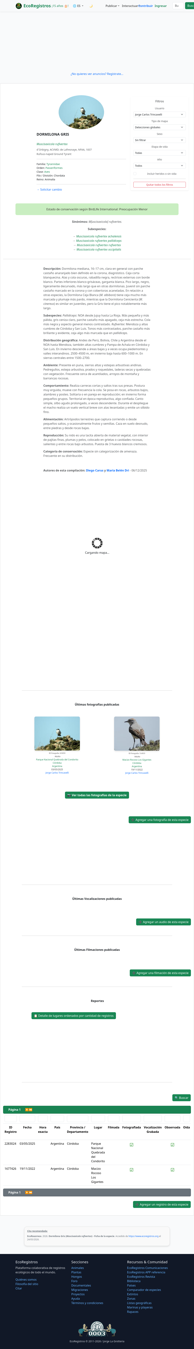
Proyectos (78, 1294)
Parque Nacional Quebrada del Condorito (57, 759)
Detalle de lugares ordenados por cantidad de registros (74, 1016)
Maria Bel (113, 470)
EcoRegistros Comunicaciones (147, 1268)
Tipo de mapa (159, 121)
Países (131, 1285)
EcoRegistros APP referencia (146, 1272)
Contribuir (145, 6)
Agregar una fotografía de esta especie (160, 820)
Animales (77, 1268)
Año (159, 159)
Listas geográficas (139, 1303)
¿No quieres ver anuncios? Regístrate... (97, 74)
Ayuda (75, 1299)
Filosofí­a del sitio (26, 1284)
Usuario (159, 108)
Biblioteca (133, 1281)
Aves (47, 171)
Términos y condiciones (87, 1303)
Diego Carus (95, 470)
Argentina (57, 766)
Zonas (131, 1299)
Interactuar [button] (129, 6)
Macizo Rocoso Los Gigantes (136, 759)
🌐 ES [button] (77, 6)
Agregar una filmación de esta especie (160, 973)
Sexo (160, 134)
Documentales (81, 1285)
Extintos (132, 1294)
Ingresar (161, 6)
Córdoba (57, 762)
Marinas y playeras (140, 1307)
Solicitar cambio (49, 189)
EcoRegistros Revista (141, 1277)
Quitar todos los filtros (159, 184)
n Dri (125, 470)
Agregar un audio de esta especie (163, 922)
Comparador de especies (144, 1290)
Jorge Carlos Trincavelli (57, 772)
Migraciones (79, 1290)
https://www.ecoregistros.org (143, 1236)
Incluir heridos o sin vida (162, 173)
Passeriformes (54, 168)
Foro (74, 1281)
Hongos (76, 1277)
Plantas (76, 1272)
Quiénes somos (26, 1280)
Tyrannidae (53, 164)
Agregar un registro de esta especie (161, 1204)
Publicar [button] (111, 6)
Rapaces (132, 1312)
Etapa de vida (160, 146)
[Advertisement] (97, 41)
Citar (18, 1288)
